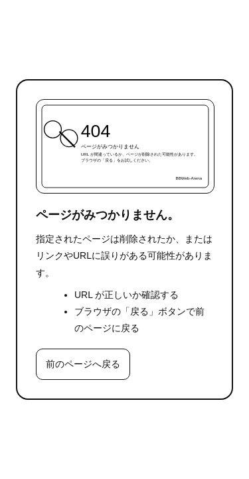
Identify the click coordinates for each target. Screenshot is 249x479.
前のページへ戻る (83, 364)
